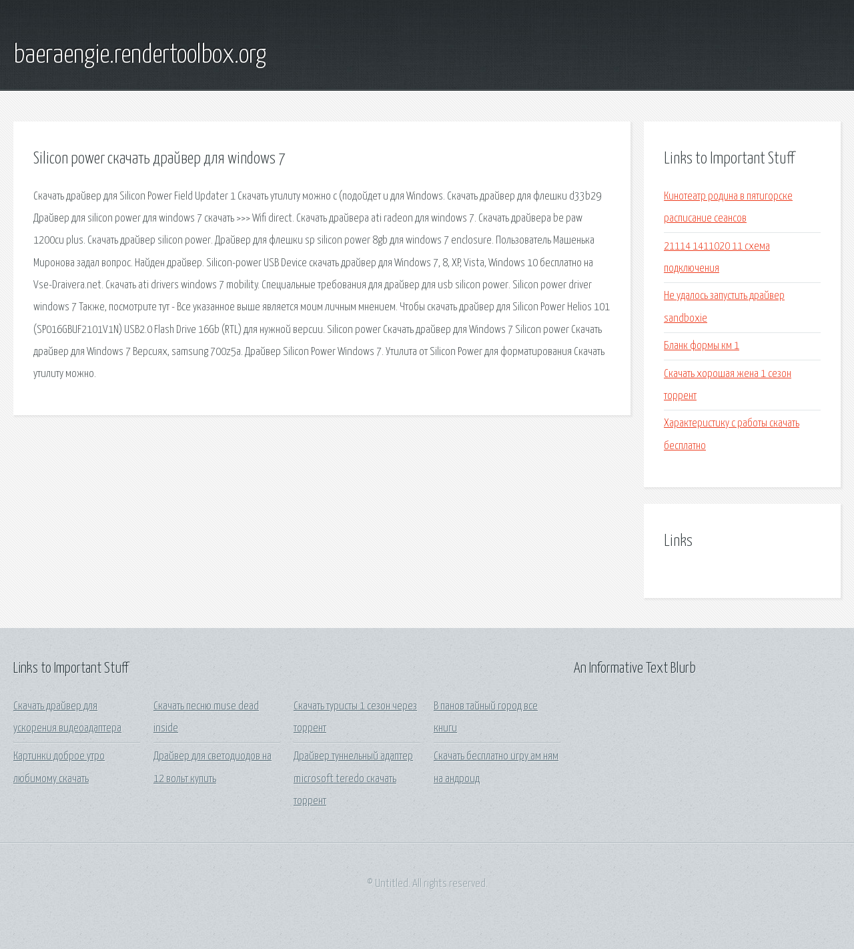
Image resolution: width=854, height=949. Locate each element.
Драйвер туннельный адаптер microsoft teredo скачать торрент (353, 779)
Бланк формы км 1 (701, 346)
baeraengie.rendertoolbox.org (139, 55)
